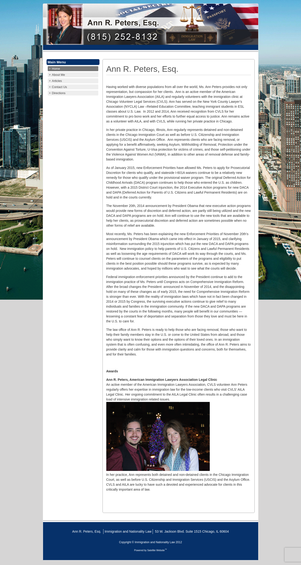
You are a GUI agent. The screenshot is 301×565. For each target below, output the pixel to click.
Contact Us (59, 87)
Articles (57, 81)
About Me (58, 74)
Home (56, 68)
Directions (59, 93)
